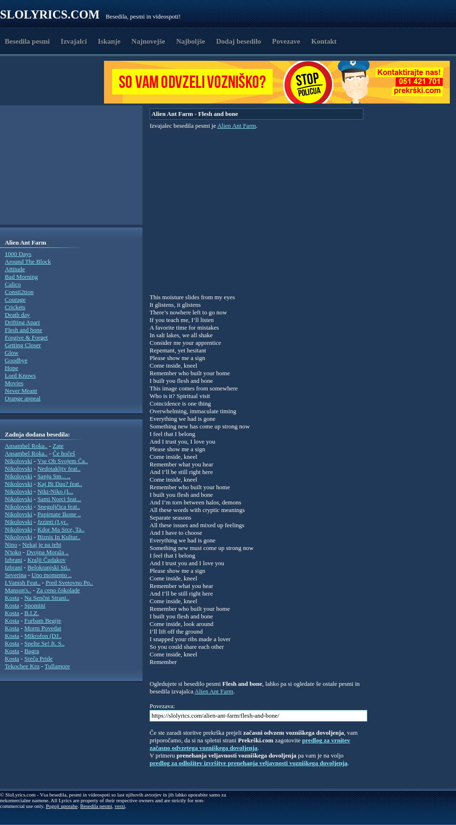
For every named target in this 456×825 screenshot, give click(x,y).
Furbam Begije (42, 620)
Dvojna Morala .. (48, 552)
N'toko (13, 552)
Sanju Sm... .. (54, 476)
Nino (11, 544)
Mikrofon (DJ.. (42, 635)
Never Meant (21, 390)
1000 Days (18, 253)
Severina (15, 574)
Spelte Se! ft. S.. (44, 643)
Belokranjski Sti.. (49, 567)
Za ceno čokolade (58, 590)
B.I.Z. (31, 612)
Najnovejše (148, 41)
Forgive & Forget (26, 337)
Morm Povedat (42, 628)
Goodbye (16, 360)
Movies (14, 383)
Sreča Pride (38, 658)
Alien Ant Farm (236, 125)
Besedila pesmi (27, 41)
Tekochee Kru (22, 666)
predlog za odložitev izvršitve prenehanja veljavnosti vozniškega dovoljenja (249, 763)
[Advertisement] (55, 82)
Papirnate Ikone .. (59, 514)
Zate (58, 445)
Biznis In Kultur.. (59, 537)
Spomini (34, 605)
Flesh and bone (23, 329)
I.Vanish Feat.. (22, 582)
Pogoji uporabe (61, 806)
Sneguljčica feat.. (59, 506)
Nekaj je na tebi (41, 544)
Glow (12, 352)
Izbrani (13, 559)
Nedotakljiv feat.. (59, 468)
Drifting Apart (22, 322)
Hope (11, 367)
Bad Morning (21, 276)
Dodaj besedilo (238, 41)
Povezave (286, 41)
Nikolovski (18, 461)
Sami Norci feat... (59, 499)
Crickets (15, 307)
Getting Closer (23, 345)
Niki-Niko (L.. (55, 491)
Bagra (31, 650)
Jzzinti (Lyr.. (53, 521)
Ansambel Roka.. (26, 445)
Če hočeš (64, 453)
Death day (17, 314)
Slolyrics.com (50, 14)
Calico (13, 284)
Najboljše (190, 41)
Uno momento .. (51, 574)
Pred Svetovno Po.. (69, 582)
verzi (119, 806)
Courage (15, 299)
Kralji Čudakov (47, 559)
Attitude (15, 269)
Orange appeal (22, 398)
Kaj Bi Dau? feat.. (60, 483)
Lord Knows (20, 375)
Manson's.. (18, 590)
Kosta (12, 597)
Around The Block (28, 261)
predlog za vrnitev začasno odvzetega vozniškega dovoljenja (250, 744)
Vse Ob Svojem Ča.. (62, 461)
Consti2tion (19, 291)
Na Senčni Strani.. (46, 597)
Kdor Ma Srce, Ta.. (61, 529)
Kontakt (323, 41)
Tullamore (57, 666)
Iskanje (109, 41)
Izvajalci (74, 41)
